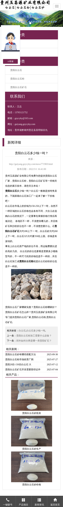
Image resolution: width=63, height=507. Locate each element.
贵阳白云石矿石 (18, 87)
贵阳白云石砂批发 (31, 413)
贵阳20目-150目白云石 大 (18, 364)
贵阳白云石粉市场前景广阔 (19, 359)
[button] (4, 18)
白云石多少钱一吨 (35, 330)
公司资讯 (15, 43)
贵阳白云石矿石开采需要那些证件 (22, 369)
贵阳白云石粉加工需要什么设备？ (34, 335)
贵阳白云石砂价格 (31, 484)
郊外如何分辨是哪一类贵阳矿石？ (34, 340)
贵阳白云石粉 (17, 78)
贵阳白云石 (16, 70)
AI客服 (10, 61)
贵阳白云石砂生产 (31, 449)
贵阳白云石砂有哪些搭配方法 (20, 354)
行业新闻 (15, 52)
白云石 (22, 330)
